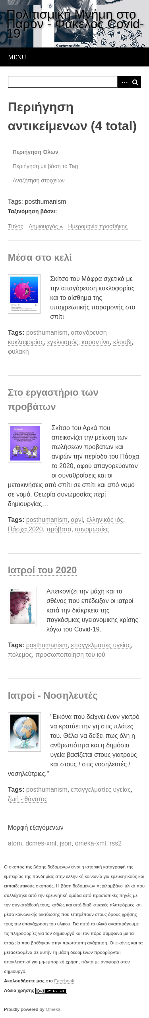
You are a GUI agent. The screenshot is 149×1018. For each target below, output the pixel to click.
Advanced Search (123, 82)
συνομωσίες (92, 529)
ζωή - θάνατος (28, 799)
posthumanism (47, 332)
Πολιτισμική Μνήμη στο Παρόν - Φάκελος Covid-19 (75, 23)
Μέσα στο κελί (40, 257)
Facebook (64, 980)
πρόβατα (59, 529)
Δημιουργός (43, 226)
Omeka (53, 1009)
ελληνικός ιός (104, 519)
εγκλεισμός (62, 342)
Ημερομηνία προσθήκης (98, 226)
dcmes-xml (40, 843)
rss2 (116, 843)
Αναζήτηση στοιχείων (39, 180)
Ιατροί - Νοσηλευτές (52, 695)
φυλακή (18, 351)
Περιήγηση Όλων (35, 152)
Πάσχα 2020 (25, 529)
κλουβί (122, 342)
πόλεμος (20, 654)
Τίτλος (15, 226)
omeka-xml (90, 843)
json (65, 843)
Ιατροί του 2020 (42, 570)
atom (15, 843)
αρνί (77, 519)
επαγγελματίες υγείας (101, 645)
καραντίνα (95, 342)
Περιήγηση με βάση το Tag (45, 166)
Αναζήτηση (135, 82)
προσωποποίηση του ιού (70, 654)
